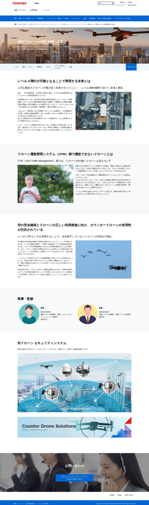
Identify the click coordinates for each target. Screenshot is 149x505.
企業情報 (34, 10)
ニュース (46, 10)
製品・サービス (20, 10)
